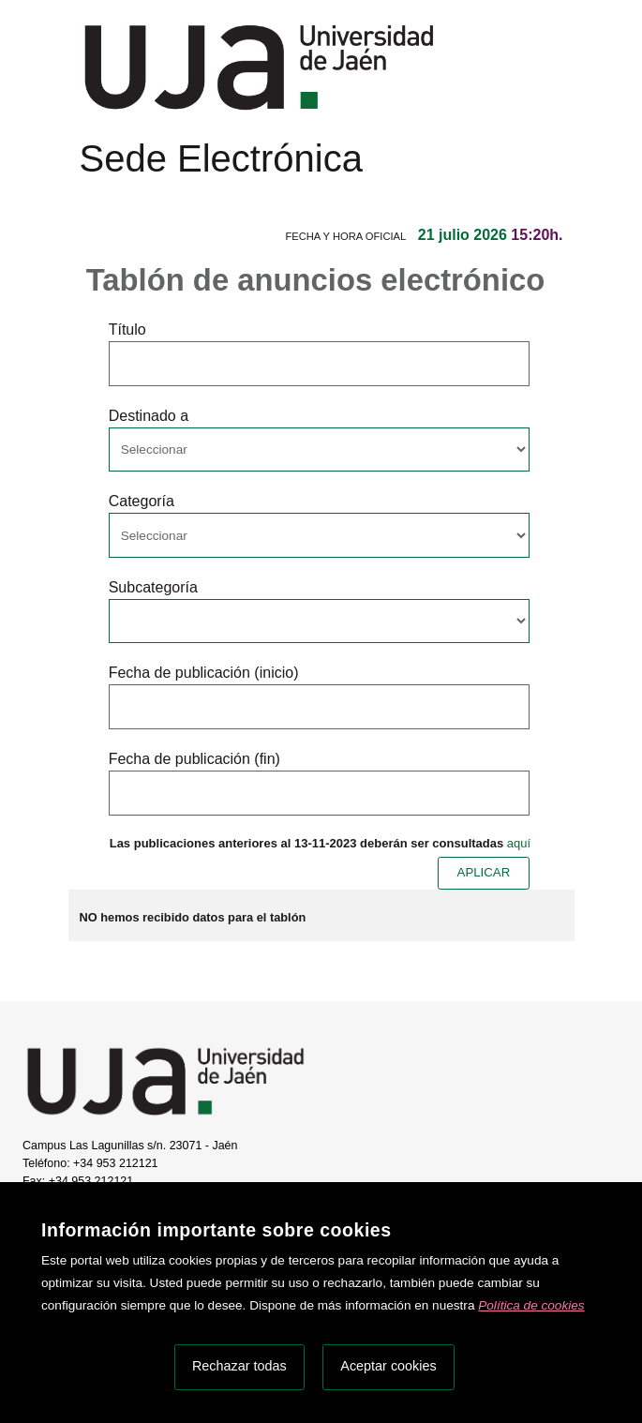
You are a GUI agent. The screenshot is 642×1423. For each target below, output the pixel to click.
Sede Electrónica (221, 158)
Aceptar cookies (388, 1365)
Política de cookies (531, 1305)
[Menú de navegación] (96, 194)
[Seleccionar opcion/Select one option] (319, 449)
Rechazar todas (239, 1365)
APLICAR (484, 872)
